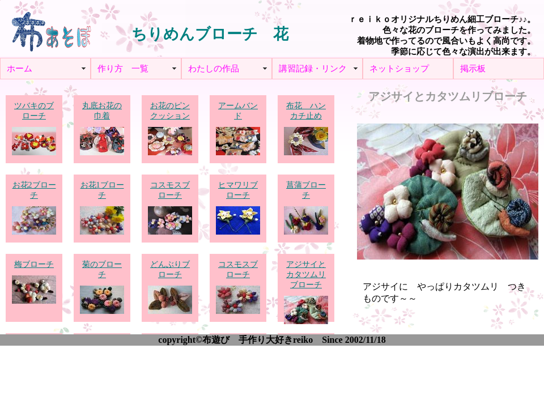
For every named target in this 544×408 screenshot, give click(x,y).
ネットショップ (399, 68)
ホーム (19, 68)
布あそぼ (51, 28)
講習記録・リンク (313, 68)
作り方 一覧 (122, 68)
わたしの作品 (213, 68)
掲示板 (473, 68)
